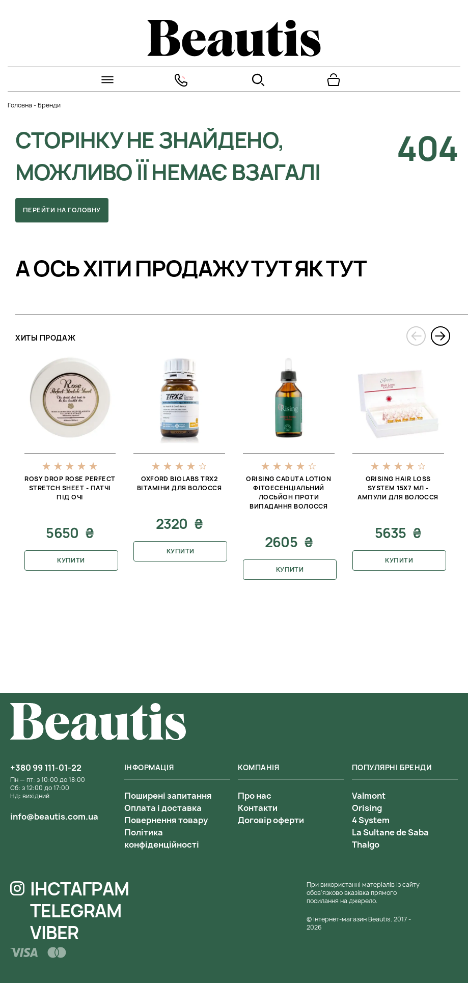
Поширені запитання (168, 795)
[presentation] (416, 336)
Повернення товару (166, 820)
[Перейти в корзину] (333, 80)
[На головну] (234, 53)
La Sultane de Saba (390, 832)
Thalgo (365, 844)
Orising (367, 807)
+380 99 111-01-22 (45, 768)
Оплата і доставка (163, 807)
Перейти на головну (62, 210)
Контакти (258, 807)
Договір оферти (271, 820)
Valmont (369, 795)
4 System (371, 820)
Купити (71, 560)
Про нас (254, 795)
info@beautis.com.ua (54, 816)
